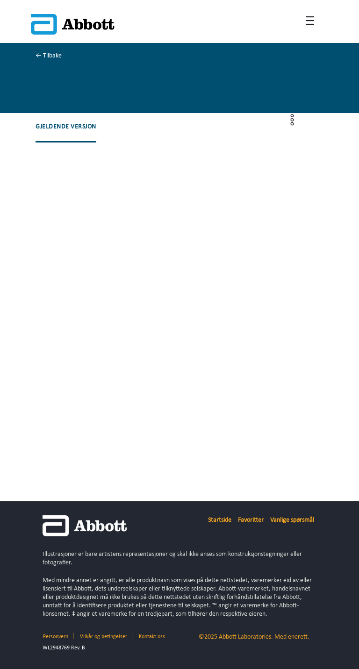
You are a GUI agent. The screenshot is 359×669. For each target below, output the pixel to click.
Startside (219, 520)
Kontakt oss (152, 637)
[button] (66, 127)
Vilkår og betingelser (103, 637)
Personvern (55, 637)
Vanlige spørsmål (292, 520)
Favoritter (251, 520)
